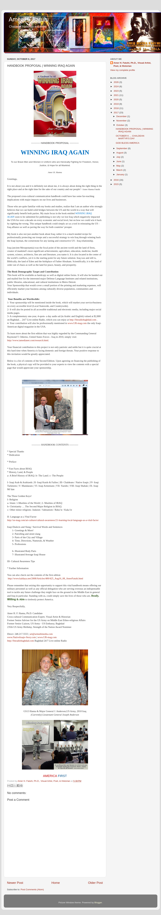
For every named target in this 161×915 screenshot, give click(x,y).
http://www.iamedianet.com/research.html (27, 340)
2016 (116, 180)
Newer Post (15, 882)
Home (56, 882)
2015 (116, 184)
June (119, 161)
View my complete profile (122, 70)
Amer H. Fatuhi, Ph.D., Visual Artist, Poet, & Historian (132, 64)
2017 (116, 112)
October (120, 125)
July (118, 157)
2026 (116, 82)
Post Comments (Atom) (32, 889)
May (118, 165)
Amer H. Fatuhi (29, 19)
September (122, 148)
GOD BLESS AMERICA (127, 143)
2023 (116, 91)
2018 (116, 108)
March (119, 170)
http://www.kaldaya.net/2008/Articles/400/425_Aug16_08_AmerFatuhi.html (45, 578)
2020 (116, 99)
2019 (116, 104)
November (121, 120)
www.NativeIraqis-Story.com (21, 637)
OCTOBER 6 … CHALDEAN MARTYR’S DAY (130, 137)
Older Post (95, 882)
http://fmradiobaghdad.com (83, 319)
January (120, 174)
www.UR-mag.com (77, 323)
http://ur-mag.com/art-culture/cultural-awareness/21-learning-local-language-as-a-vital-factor (53, 520)
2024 (116, 86)
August (120, 152)
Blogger (98, 902)
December (121, 116)
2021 (116, 95)
